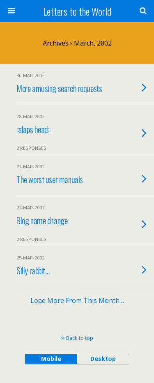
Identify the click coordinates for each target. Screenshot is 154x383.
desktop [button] (103, 358)
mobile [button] (51, 358)
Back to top (79, 338)
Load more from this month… (77, 300)
